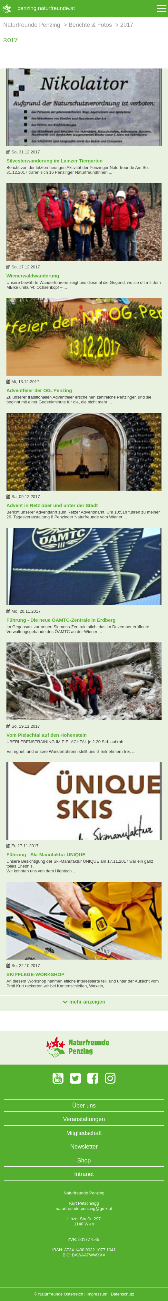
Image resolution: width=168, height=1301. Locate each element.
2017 (126, 25)
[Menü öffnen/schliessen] (161, 8)
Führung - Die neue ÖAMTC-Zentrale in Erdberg (60, 620)
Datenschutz (122, 1294)
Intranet (84, 1174)
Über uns (84, 1105)
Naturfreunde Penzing (31, 25)
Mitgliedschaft (84, 1133)
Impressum (97, 1294)
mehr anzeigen (84, 1001)
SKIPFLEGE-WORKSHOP (35, 974)
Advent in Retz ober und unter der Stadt (52, 505)
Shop (84, 1160)
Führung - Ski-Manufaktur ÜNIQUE (45, 854)
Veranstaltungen (84, 1119)
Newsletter (84, 1146)
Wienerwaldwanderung (32, 275)
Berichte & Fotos (90, 25)
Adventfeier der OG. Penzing (39, 390)
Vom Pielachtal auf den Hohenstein (46, 735)
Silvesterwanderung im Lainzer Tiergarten (54, 160)
